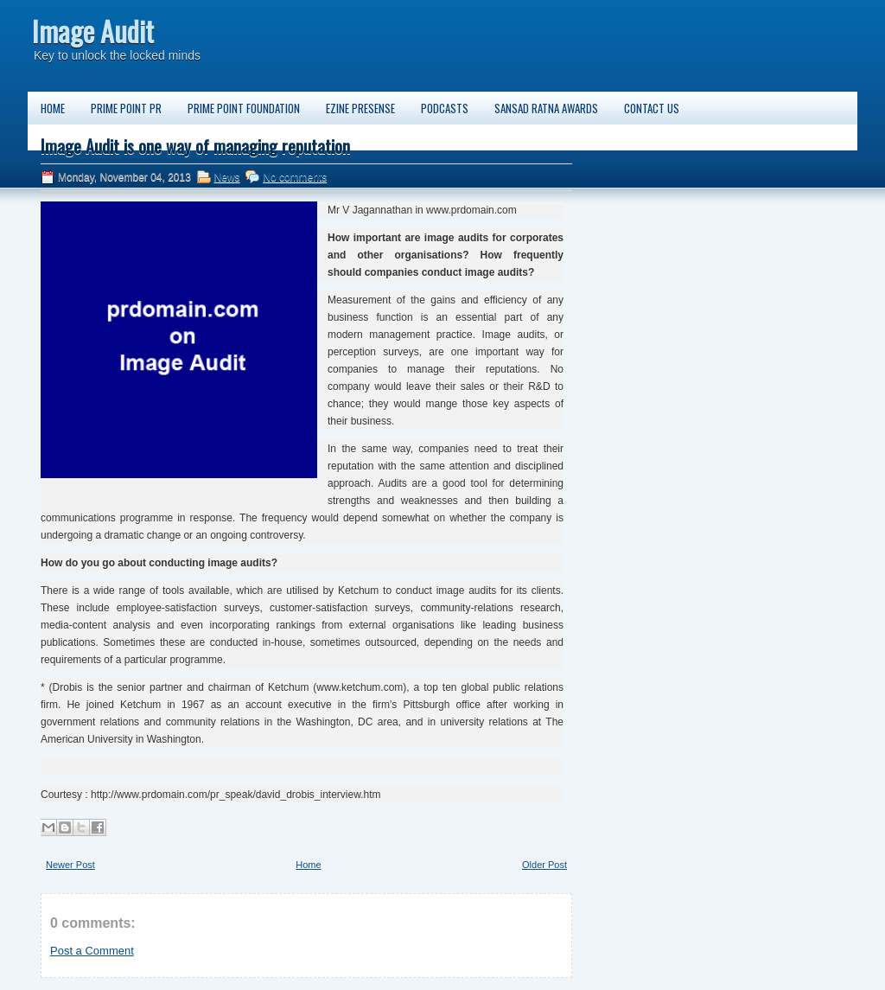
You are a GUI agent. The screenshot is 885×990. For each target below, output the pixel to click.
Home (53, 108)
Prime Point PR (126, 108)
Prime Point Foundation (244, 108)
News (227, 177)
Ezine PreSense (360, 108)
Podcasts (444, 108)
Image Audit (93, 30)
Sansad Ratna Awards (546, 108)
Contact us (651, 108)
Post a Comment (92, 950)
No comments (295, 177)
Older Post (544, 864)
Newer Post (70, 864)
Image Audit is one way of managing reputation (195, 146)
